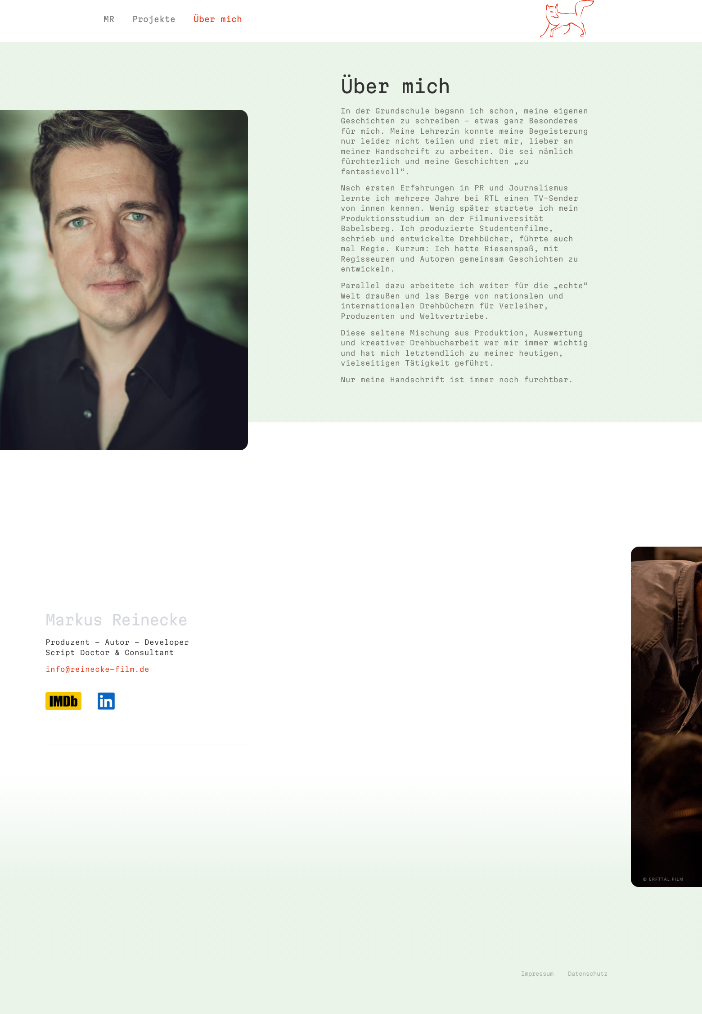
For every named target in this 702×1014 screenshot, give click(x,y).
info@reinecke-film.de (97, 686)
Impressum (537, 990)
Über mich (218, 18)
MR (109, 18)
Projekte (154, 18)
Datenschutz (588, 990)
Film (566, 43)
